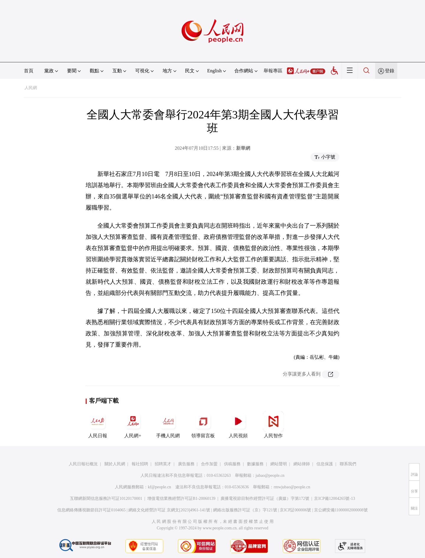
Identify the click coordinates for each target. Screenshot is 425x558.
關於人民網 (114, 464)
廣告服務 (186, 464)
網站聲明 (278, 464)
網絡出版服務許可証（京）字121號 (245, 510)
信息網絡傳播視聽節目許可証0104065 (91, 510)
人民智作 (273, 424)
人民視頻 (238, 424)
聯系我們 (348, 464)
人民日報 (97, 424)
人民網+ (132, 424)
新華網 (243, 148)
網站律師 (301, 464)
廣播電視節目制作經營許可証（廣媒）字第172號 (264, 498)
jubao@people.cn (270, 475)
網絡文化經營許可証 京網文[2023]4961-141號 (169, 510)
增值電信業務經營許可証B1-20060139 (181, 498)
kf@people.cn (159, 487)
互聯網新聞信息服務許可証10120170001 (106, 498)
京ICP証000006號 (295, 510)
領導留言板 (203, 424)
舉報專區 (273, 70)
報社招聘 (140, 464)
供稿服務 (232, 464)
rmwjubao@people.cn (292, 487)
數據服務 (255, 464)
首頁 (28, 70)
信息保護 (324, 464)
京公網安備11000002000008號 (340, 510)
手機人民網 (168, 424)
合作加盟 (209, 464)
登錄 (389, 70)
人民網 (30, 88)
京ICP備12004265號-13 (334, 498)
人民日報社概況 (83, 464)
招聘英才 (163, 464)
